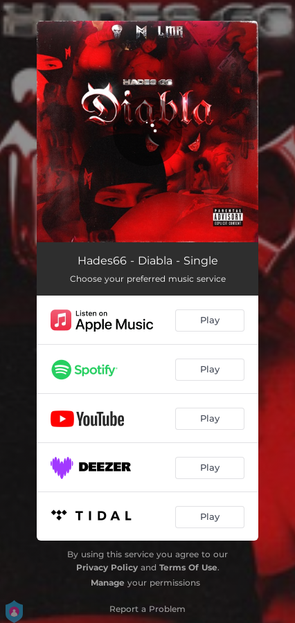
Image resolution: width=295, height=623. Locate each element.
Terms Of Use (188, 567)
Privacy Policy (107, 567)
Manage (108, 582)
